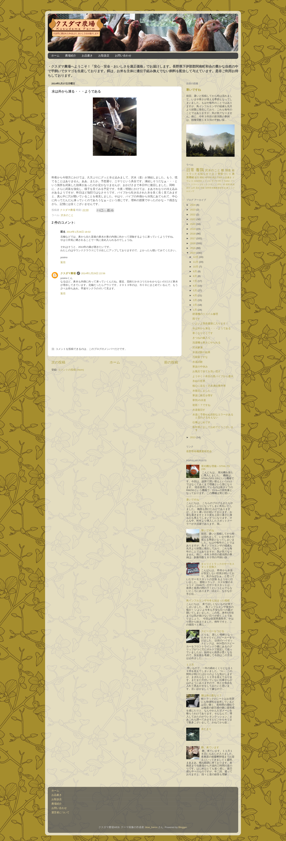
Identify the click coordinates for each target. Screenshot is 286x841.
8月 (195, 276)
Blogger (182, 827)
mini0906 (198, 181)
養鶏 (200, 170)
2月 (195, 305)
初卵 (228, 184)
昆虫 (198, 188)
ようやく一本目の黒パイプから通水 (212, 376)
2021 (193, 219)
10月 (196, 266)
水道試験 (197, 362)
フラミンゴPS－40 (216, 184)
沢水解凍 (197, 347)
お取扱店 (103, 55)
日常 (190, 170)
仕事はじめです (201, 422)
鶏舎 (228, 170)
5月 (195, 290)
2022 (193, 214)
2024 (193, 205)
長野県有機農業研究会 (215, 188)
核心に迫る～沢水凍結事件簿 (209, 385)
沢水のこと (67, 215)
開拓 (202, 177)
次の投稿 (58, 362)
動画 (232, 184)
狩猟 (202, 188)
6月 (195, 285)
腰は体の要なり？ (211, 695)
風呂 (214, 177)
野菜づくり (224, 174)
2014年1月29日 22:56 (93, 273)
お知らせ (203, 174)
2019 (193, 229)
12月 (196, 257)
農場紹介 (70, 55)
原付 (188, 188)
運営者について (60, 812)
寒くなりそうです (202, 333)
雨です (196, 318)
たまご (213, 174)
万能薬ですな (200, 357)
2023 (193, 209)
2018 (193, 233)
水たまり (206, 729)
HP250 (208, 177)
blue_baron (151, 827)
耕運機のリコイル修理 (205, 314)
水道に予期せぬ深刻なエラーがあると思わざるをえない (212, 416)
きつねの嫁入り (201, 338)
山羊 (193, 188)
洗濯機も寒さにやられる (206, 342)
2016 (193, 243)
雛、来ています (210, 747)
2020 (193, 224)
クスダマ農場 (68, 273)
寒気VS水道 (199, 400)
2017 (193, 238)
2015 (193, 248)
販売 (197, 177)
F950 (219, 177)
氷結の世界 (198, 381)
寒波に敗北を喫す (202, 395)
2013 (193, 437)
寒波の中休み (200, 366)
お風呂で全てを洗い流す (206, 371)
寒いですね (193, 89)
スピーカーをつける (212, 631)
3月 (195, 300)
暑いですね (192, 499)
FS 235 (217, 181)
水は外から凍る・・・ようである (211, 328)
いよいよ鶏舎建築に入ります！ (210, 323)
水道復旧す (198, 409)
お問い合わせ (123, 55)
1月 (195, 309)
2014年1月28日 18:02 (79, 231)
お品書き (87, 55)
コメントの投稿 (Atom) (71, 369)
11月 (196, 262)
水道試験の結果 (201, 352)
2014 (193, 252)
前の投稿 (171, 362)
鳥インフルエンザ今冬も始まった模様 (208, 600)
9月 (195, 271)
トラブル (206, 181)
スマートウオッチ (199, 184)
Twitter (227, 181)
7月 (195, 281)
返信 (62, 262)
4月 (195, 295)
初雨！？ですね (201, 405)
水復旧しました (201, 390)
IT (222, 181)
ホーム (55, 55)
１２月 (190, 664)
